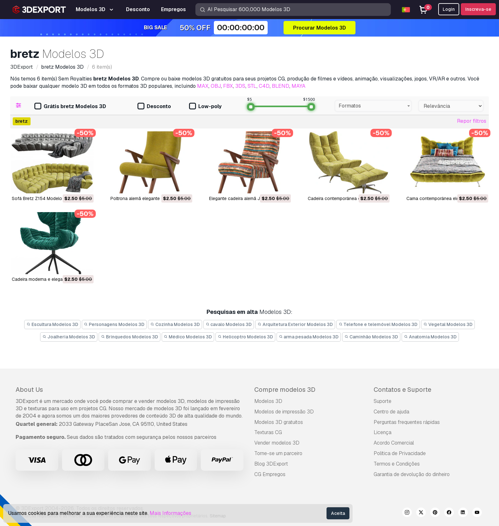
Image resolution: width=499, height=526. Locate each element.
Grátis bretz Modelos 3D (70, 106)
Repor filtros (471, 121)
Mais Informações (170, 513)
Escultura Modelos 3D (52, 324)
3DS (240, 86)
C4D (264, 86)
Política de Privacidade (400, 453)
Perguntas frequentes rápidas (407, 422)
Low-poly (205, 106)
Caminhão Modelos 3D (371, 337)
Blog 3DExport (271, 463)
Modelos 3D (268, 401)
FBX (228, 86)
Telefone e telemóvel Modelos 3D (378, 324)
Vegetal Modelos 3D (448, 324)
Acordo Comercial (394, 442)
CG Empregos (269, 474)
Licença (382, 432)
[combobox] (373, 106)
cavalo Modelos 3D (229, 324)
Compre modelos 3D (284, 389)
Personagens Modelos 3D (114, 324)
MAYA (299, 86)
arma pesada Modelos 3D (309, 337)
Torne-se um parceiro (278, 453)
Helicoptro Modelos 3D (245, 337)
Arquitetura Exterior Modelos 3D (295, 324)
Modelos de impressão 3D (284, 411)
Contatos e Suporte (402, 389)
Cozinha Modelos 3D (175, 324)
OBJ (216, 86)
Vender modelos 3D (276, 442)
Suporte (382, 401)
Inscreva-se (478, 9)
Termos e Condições (397, 463)
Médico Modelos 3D (188, 337)
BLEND (280, 86)
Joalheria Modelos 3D (68, 337)
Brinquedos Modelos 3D (129, 337)
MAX (202, 86)
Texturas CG (268, 432)
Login (449, 9)
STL (252, 86)
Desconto (154, 106)
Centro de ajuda (391, 411)
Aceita (338, 513)
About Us (29, 389)
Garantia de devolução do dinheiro (412, 474)
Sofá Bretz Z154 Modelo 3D (40, 198)
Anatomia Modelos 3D (430, 337)
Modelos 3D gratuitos (278, 422)
